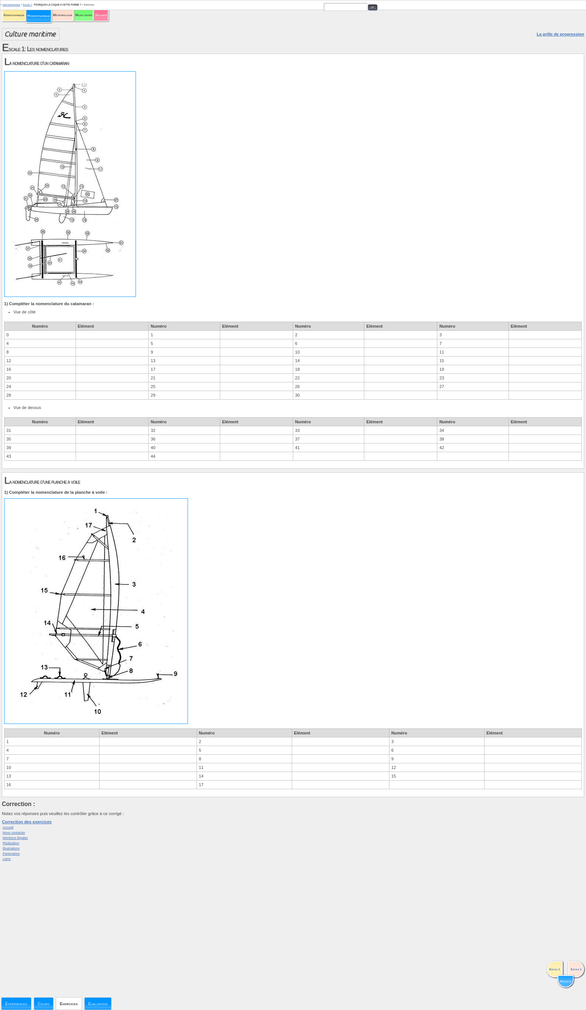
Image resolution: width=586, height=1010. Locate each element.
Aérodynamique (13, 15)
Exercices (69, 1003)
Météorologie (62, 15)
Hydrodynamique (38, 16)
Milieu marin (83, 15)
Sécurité (101, 15)
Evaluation (97, 1003)
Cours (43, 1003)
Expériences (16, 1003)
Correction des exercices (27, 822)
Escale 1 (27, 4)
